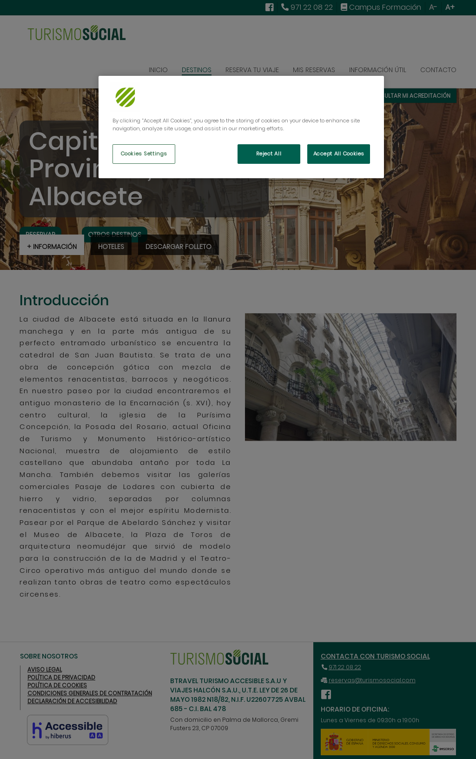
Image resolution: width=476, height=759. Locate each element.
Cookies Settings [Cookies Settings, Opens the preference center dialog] (143, 153)
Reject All (268, 153)
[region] (241, 127)
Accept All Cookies (338, 153)
